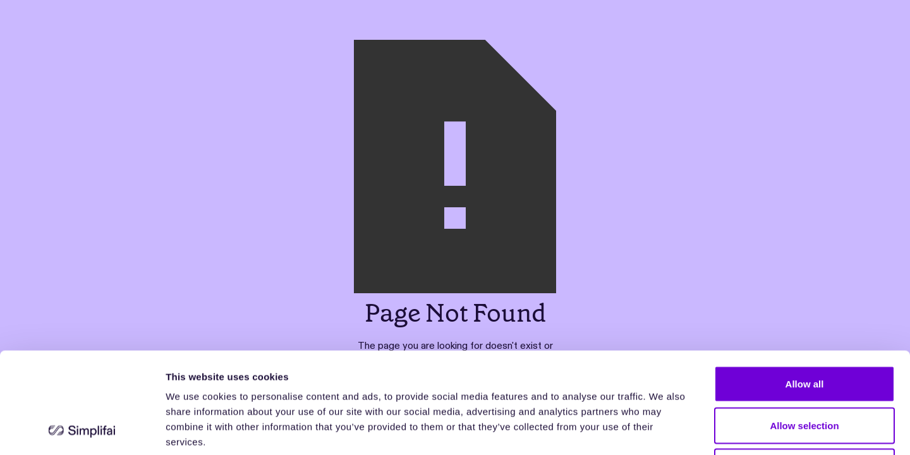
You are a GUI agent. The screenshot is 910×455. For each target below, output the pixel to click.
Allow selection (804, 330)
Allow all (805, 289)
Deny (804, 372)
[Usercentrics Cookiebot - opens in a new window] (82, 430)
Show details (663, 430)
